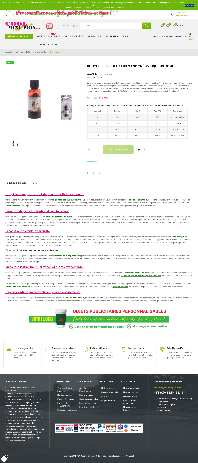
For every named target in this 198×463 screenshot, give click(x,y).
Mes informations (131, 388)
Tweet (95, 173)
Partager (89, 173)
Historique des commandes (129, 401)
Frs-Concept (128, 456)
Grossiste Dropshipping (85, 389)
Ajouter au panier (118, 149)
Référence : (92, 98)
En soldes (105, 396)
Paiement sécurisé (65, 399)
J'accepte (189, 5)
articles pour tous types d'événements (83, 298)
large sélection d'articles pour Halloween (141, 276)
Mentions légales (64, 395)
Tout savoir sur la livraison (64, 389)
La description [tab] (15, 183)
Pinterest (101, 173)
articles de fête (120, 287)
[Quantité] (93, 149)
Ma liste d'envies (130, 396)
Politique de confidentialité (63, 404)
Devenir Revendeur (87, 403)
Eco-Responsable (87, 407)
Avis (34, 183)
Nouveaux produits (109, 392)
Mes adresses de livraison (130, 408)
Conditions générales (88, 399)
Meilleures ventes (109, 388)
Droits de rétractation (67, 410)
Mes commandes (130, 392)
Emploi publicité (108, 400)
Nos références (86, 395)
